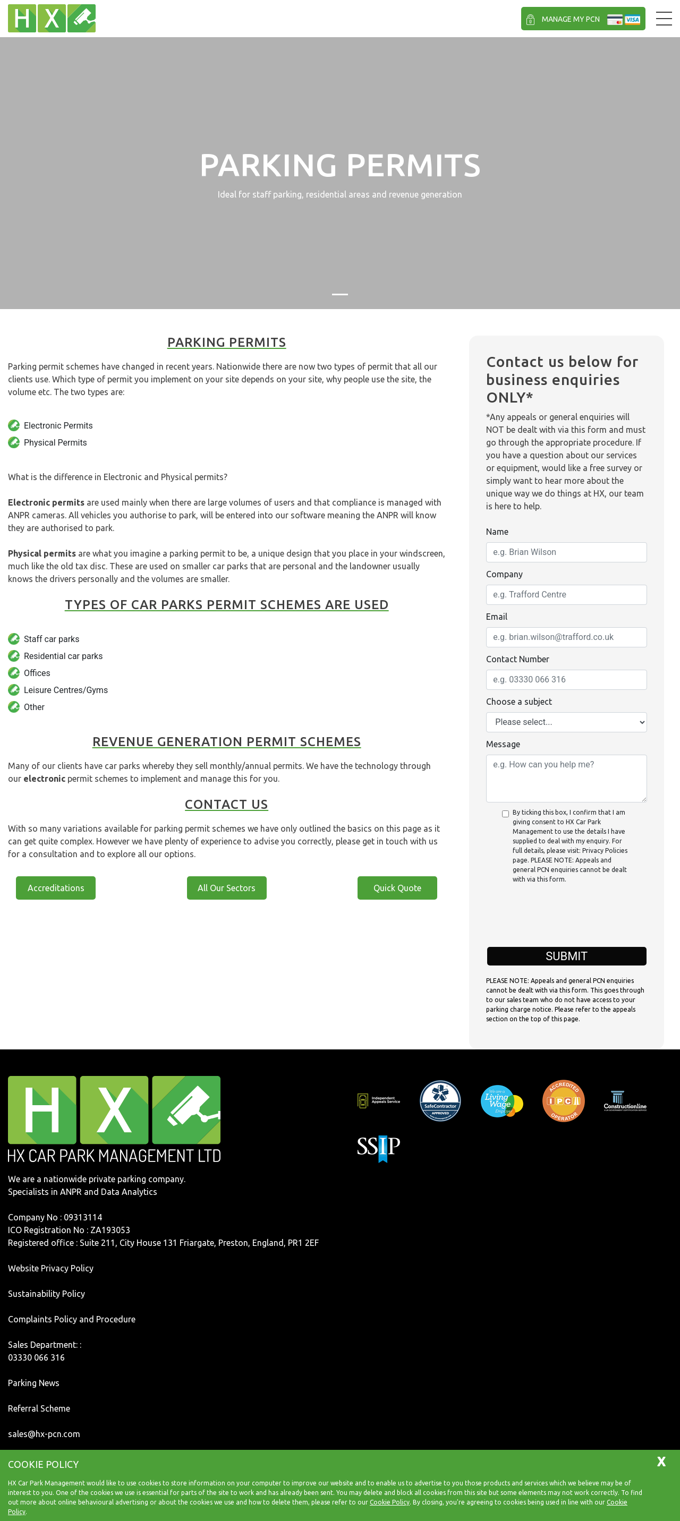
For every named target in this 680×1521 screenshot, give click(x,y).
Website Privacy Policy (51, 1268)
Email (496, 616)
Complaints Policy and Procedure (71, 1319)
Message (503, 744)
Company (504, 574)
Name (497, 531)
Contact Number (517, 659)
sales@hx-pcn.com (44, 1434)
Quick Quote (397, 888)
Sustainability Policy (46, 1293)
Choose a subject (519, 701)
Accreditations (56, 888)
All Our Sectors (227, 888)
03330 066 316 (36, 1357)
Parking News (34, 1383)
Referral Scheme (39, 1408)
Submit (567, 956)
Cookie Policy (390, 1502)
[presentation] (567, 921)
